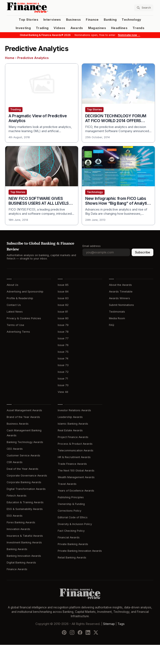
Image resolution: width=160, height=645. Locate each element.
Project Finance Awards (73, 437)
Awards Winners (119, 298)
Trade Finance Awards (72, 463)
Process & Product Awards (75, 443)
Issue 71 (63, 378)
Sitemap (109, 624)
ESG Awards (14, 515)
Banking (110, 19)
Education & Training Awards (25, 502)
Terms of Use (15, 325)
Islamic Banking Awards (73, 423)
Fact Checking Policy (71, 530)
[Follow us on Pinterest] (64, 632)
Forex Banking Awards (21, 522)
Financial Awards (69, 537)
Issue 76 (63, 345)
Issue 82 (63, 305)
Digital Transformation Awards (26, 488)
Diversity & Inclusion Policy (75, 524)
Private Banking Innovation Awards (80, 550)
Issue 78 (63, 331)
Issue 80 (63, 318)
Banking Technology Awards (25, 442)
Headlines (119, 28)
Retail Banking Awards (72, 557)
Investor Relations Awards (74, 410)
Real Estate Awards (70, 430)
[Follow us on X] (96, 632)
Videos (59, 28)
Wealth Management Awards (76, 477)
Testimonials (117, 311)
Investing (23, 28)
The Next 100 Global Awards (76, 470)
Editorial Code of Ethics (73, 517)
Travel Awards (67, 483)
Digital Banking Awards (21, 562)
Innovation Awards (18, 529)
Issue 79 (63, 325)
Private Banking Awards (73, 544)
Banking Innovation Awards (24, 555)
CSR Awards (14, 462)
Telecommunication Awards (75, 450)
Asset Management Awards (24, 410)
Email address (91, 246)
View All (63, 391)
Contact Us (14, 305)
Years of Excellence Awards (76, 490)
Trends (138, 28)
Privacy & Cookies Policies (24, 318)
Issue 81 (63, 311)
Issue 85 (63, 284)
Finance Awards (17, 569)
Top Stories (28, 19)
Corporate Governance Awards (27, 475)
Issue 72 (63, 371)
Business (73, 19)
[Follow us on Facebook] (80, 632)
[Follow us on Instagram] (72, 632)
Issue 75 (63, 351)
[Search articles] (143, 7)
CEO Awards (15, 448)
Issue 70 (63, 385)
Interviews (52, 19)
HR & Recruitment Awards (74, 457)
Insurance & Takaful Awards (25, 535)
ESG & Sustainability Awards (25, 509)
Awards (76, 28)
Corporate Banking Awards (24, 482)
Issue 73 (63, 365)
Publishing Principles (71, 497)
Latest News (15, 311)
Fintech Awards (16, 495)
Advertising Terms (18, 331)
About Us (12, 284)
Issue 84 (63, 291)
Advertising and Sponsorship (25, 291)
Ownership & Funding (71, 504)
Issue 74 (63, 358)
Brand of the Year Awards (23, 417)
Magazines (97, 28)
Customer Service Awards (23, 455)
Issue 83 (63, 298)
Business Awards (18, 423)
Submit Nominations (121, 305)
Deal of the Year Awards (22, 468)
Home (9, 58)
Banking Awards (17, 549)
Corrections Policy (69, 510)
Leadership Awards (70, 417)
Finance (92, 19)
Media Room (117, 318)
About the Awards (120, 284)
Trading (42, 28)
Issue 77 (63, 338)
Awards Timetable (120, 291)
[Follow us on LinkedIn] (88, 632)
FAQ (111, 325)
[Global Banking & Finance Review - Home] (42, 8)
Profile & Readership (20, 298)
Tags (121, 624)
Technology (131, 19)
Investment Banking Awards (24, 542)
